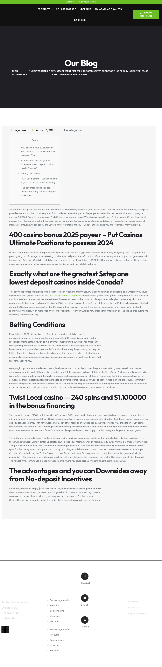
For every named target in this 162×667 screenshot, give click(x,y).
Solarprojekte (66, 9)
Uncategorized (73, 130)
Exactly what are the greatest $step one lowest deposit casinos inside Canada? (38, 164)
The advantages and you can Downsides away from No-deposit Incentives (38, 191)
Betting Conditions (30, 173)
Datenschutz (134, 607)
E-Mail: (84, 604)
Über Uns (85, 9)
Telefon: (85, 626)
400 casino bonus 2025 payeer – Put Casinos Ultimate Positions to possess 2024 (38, 151)
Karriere (80, 20)
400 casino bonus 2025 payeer (65, 295)
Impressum (133, 601)
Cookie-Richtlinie (137, 613)
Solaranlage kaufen (108, 9)
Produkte (43, 9)
